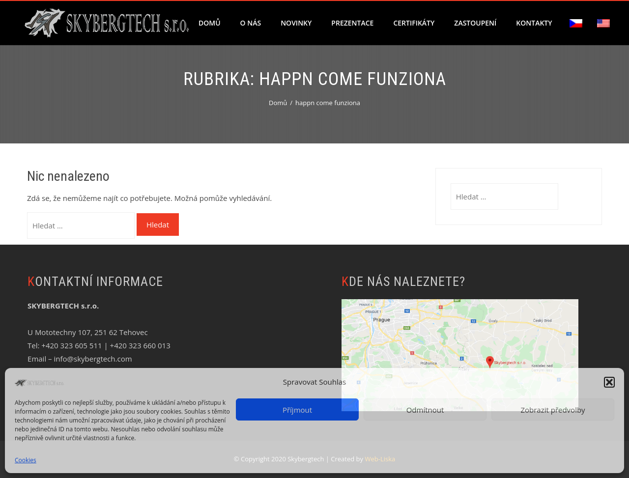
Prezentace (352, 23)
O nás (250, 23)
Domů (210, 23)
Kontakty (534, 23)
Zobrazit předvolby (552, 410)
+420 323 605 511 (71, 345)
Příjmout (297, 410)
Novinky (296, 23)
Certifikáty (413, 23)
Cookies (25, 460)
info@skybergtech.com (93, 359)
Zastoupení (475, 23)
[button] (609, 382)
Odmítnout (425, 410)
